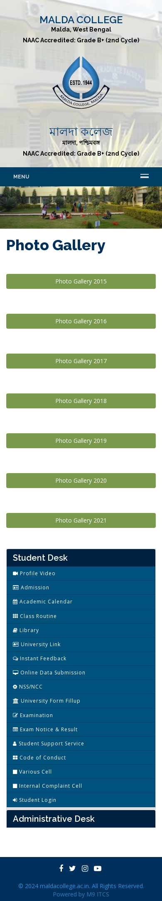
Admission (31, 587)
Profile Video (34, 573)
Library (26, 630)
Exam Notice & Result (45, 729)
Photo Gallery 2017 (81, 361)
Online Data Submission (49, 672)
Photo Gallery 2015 (81, 281)
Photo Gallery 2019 (81, 440)
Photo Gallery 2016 (81, 321)
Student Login (34, 799)
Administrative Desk (54, 819)
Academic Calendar (43, 601)
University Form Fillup (47, 700)
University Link (37, 644)
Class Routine (35, 616)
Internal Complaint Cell (47, 785)
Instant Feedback (39, 658)
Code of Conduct (39, 757)
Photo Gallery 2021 (81, 520)
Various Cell (32, 771)
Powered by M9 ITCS (81, 894)
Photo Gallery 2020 (81, 480)
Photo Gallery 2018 (81, 401)
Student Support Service (48, 743)
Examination (33, 715)
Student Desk (40, 558)
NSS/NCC (28, 686)
